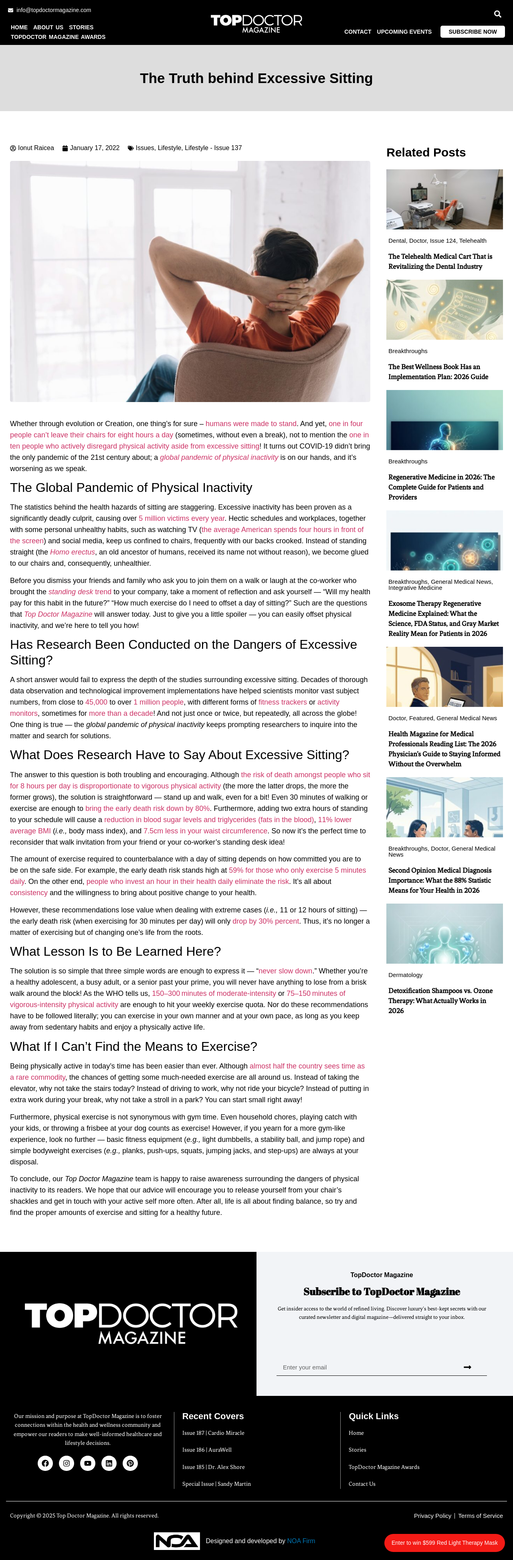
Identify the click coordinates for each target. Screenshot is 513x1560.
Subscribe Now (472, 31)
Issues (145, 147)
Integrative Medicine (415, 587)
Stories (81, 27)
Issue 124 (443, 240)
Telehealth (473, 240)
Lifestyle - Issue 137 (213, 147)
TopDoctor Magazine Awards (58, 37)
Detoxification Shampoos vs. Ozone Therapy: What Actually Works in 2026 (440, 1001)
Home (19, 27)
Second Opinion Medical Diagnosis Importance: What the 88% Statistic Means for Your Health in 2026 (439, 880)
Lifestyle (170, 147)
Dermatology (405, 974)
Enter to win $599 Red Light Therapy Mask (454, 1538)
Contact (357, 31)
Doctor (417, 240)
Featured (421, 718)
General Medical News (461, 581)
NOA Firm (301, 1541)
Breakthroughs (408, 350)
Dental (397, 240)
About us (48, 27)
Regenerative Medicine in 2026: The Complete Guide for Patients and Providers (441, 487)
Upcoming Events (404, 31)
